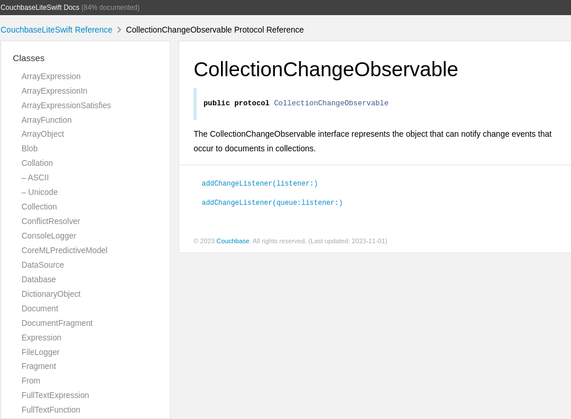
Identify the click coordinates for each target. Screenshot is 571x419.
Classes (29, 58)
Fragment (39, 366)
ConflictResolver (51, 221)
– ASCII (35, 177)
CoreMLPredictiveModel (65, 250)
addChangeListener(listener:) (260, 184)
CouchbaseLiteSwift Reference (56, 29)
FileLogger (41, 352)
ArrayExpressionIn (54, 90)
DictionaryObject (51, 294)
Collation (37, 163)
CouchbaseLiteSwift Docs (40, 7)
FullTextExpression (55, 395)
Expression (42, 337)
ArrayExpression (51, 76)
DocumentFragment (57, 323)
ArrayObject (43, 134)
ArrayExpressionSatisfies (66, 105)
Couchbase (232, 242)
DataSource (43, 264)
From (31, 380)
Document (40, 308)
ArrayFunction (47, 120)
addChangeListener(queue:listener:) (272, 203)
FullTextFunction (51, 409)
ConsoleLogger (49, 235)
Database (39, 279)
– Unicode (40, 192)
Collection (39, 206)
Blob (30, 148)
